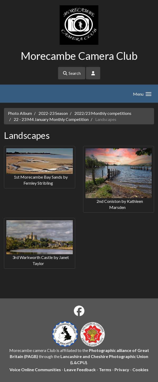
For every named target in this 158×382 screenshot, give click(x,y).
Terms (105, 369)
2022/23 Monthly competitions (102, 113)
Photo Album (20, 113)
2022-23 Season (53, 113)
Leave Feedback (80, 369)
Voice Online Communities (35, 369)
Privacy (121, 369)
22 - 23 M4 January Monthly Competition (51, 119)
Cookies (140, 369)
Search (72, 73)
